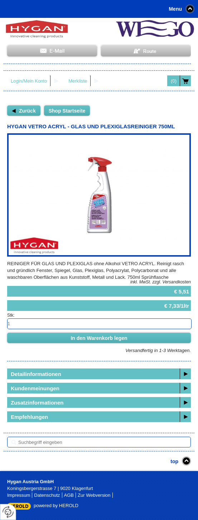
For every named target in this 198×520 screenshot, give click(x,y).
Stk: (11, 315)
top (174, 461)
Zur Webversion (94, 495)
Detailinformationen (36, 374)
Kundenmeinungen (35, 388)
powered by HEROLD (56, 505)
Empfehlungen (29, 417)
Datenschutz (47, 495)
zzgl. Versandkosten (171, 281)
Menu (175, 9)
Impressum (18, 495)
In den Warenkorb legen (99, 338)
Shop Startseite (67, 111)
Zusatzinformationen (37, 403)
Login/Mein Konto (29, 81)
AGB (69, 495)
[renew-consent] (8, 512)
